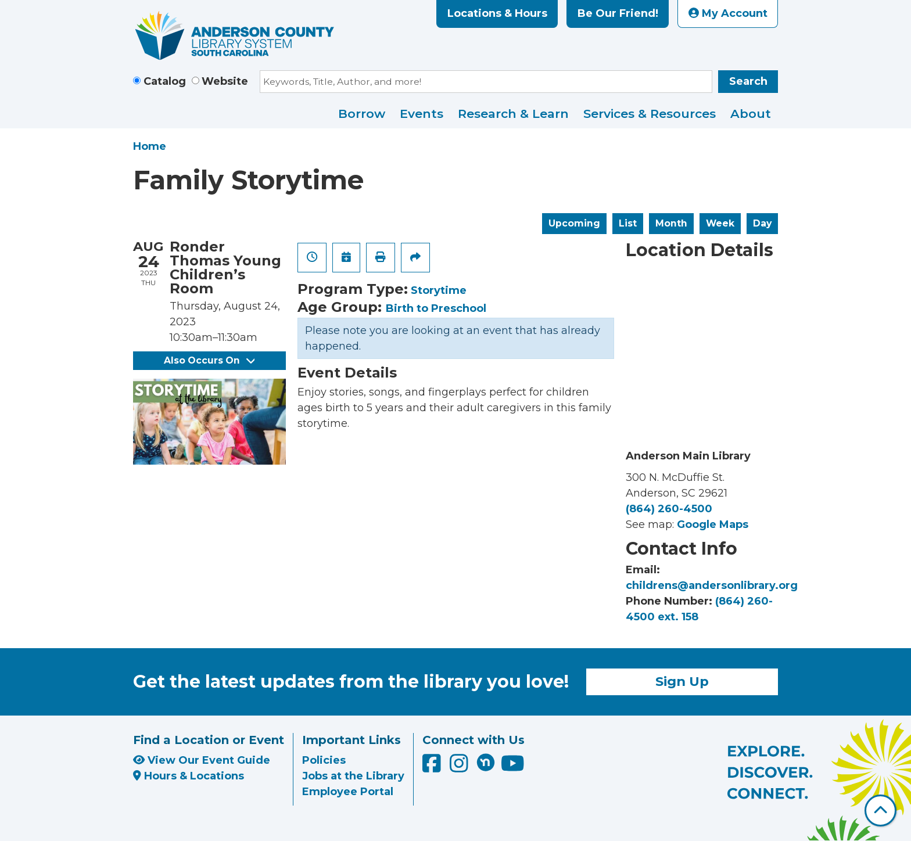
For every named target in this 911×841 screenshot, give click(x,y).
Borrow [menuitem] (361, 113)
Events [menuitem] (421, 113)
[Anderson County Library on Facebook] (433, 767)
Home (149, 146)
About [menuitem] (750, 113)
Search (748, 81)
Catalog (165, 81)
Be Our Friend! (618, 13)
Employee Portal (347, 791)
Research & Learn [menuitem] (513, 113)
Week (720, 223)
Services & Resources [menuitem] (649, 113)
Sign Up (682, 681)
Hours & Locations (188, 776)
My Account (727, 13)
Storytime (439, 290)
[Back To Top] (880, 810)
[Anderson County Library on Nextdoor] (485, 762)
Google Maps (712, 524)
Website (225, 81)
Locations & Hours (497, 13)
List (628, 223)
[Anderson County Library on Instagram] (460, 767)
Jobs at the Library (353, 776)
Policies (324, 760)
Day (762, 223)
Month (671, 223)
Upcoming (574, 223)
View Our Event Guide (201, 760)
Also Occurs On (209, 360)
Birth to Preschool (436, 308)
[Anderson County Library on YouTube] (513, 767)
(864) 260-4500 (669, 508)
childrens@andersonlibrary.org (712, 585)
